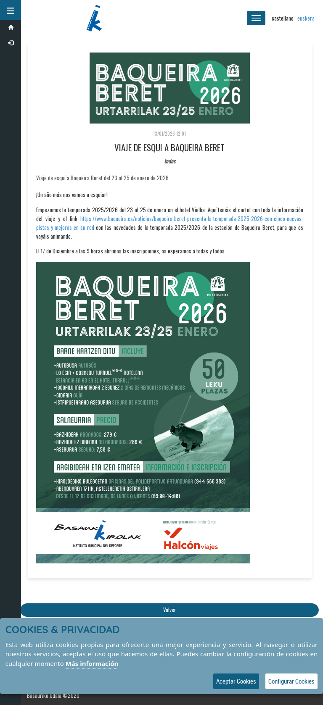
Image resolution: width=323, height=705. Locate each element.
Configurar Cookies (291, 681)
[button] (10, 10)
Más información (92, 663)
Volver (169, 609)
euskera (306, 18)
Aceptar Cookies (236, 681)
